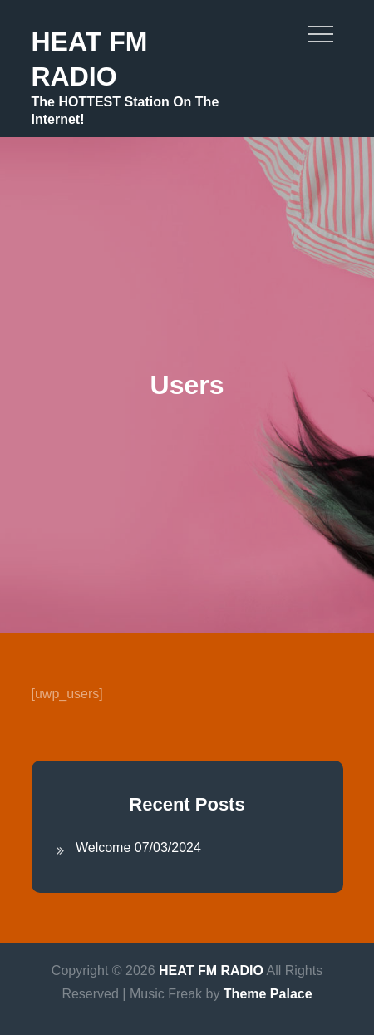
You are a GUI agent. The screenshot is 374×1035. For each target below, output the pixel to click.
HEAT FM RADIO (211, 971)
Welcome (103, 847)
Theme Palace (268, 994)
